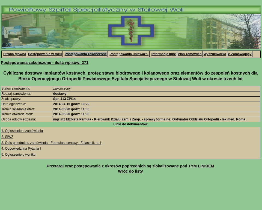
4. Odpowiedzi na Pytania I (21, 148)
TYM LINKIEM (201, 166)
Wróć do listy (130, 171)
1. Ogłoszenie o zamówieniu (22, 131)
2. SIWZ (7, 137)
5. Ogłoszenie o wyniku (18, 154)
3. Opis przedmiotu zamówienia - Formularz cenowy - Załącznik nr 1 (51, 143)
